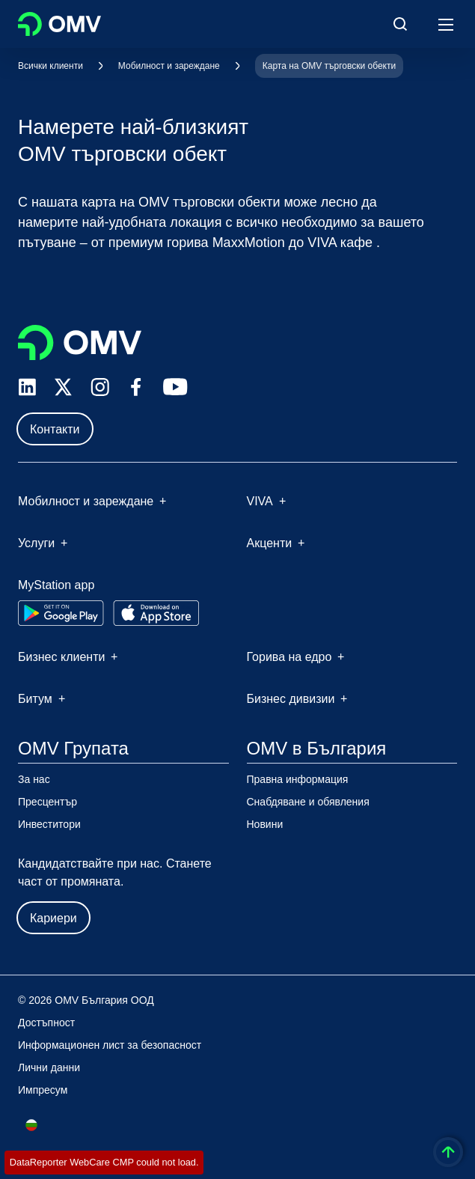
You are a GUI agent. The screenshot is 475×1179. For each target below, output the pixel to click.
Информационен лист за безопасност (109, 1045)
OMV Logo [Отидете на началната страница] (59, 24)
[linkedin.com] (27, 387)
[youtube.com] (176, 387)
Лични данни (49, 1067)
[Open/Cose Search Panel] (400, 24)
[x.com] (64, 387)
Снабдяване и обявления (308, 802)
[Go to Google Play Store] (61, 613)
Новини (265, 824)
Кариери (53, 918)
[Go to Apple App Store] (156, 613)
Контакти (55, 429)
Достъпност (46, 1023)
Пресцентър (47, 802)
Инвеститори (49, 824)
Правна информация (298, 779)
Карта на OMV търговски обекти (329, 66)
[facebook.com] (136, 387)
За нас (34, 779)
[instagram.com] (100, 387)
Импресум (42, 1090)
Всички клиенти (50, 66)
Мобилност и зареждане (169, 66)
